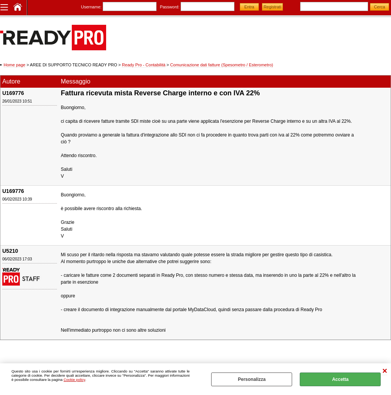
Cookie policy (74, 379)
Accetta (340, 379)
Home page (15, 65)
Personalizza (252, 379)
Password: (169, 7)
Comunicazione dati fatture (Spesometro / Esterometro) (221, 65)
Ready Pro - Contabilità (143, 65)
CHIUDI (384, 371)
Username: (91, 7)
